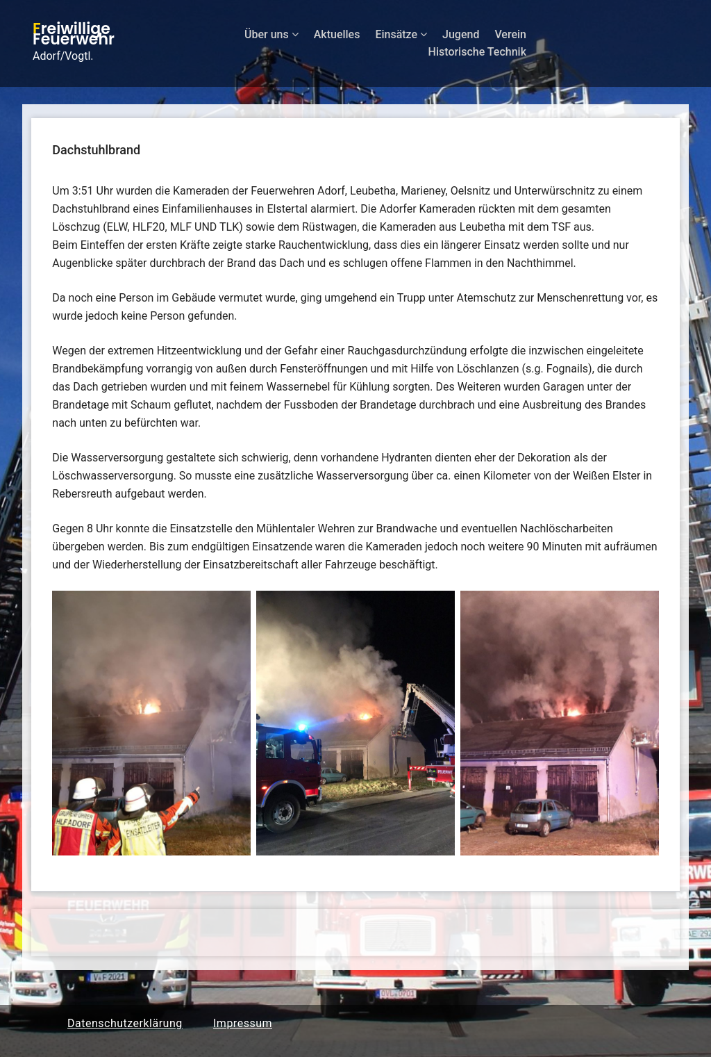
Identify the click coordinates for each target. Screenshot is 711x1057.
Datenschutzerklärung (125, 1023)
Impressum (242, 1023)
